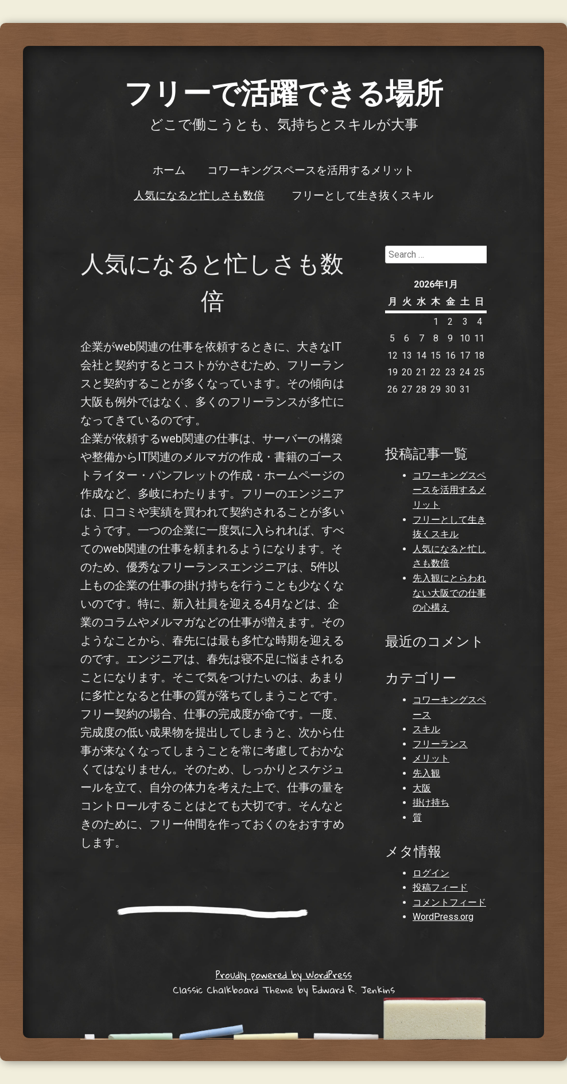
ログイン (431, 873)
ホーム (169, 169)
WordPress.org (443, 916)
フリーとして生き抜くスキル (362, 194)
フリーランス (440, 744)
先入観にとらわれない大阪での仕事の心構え (449, 593)
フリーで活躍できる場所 (283, 91)
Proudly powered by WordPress (284, 975)
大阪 (422, 788)
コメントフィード (449, 902)
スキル (426, 729)
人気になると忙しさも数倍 (199, 194)
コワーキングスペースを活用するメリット (310, 169)
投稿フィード (440, 887)
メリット (431, 758)
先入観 (426, 773)
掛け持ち (431, 802)
